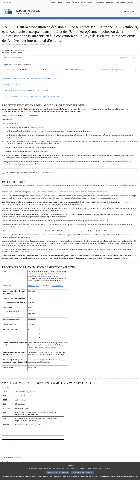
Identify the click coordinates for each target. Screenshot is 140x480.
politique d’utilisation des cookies (109, 477)
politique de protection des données (83, 477)
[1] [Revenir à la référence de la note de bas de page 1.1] (3, 173)
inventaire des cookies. (131, 477)
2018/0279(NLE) (18, 58)
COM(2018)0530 (8, 115)
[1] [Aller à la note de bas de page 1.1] (39, 141)
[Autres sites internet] (132, 2)
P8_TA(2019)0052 (118, 70)
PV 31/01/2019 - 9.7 (77, 70)
